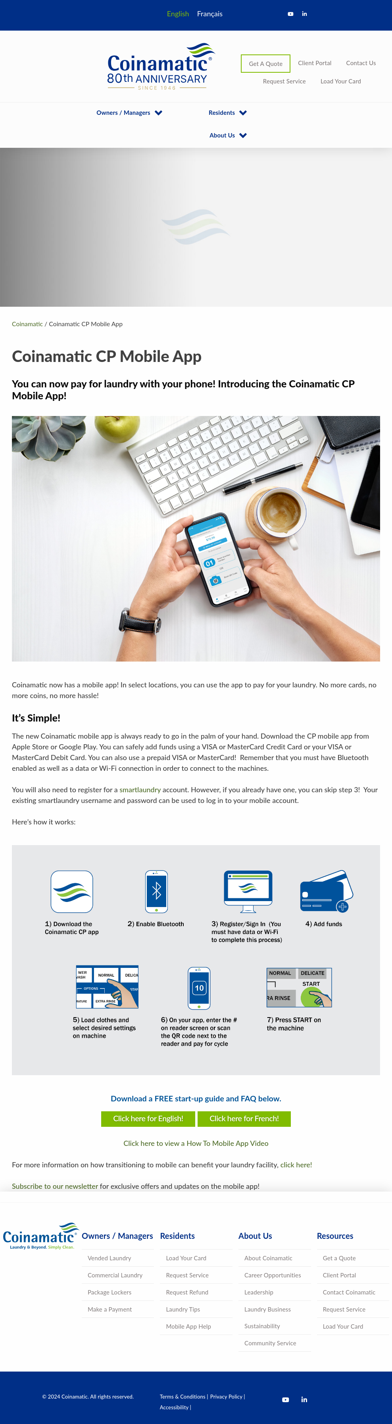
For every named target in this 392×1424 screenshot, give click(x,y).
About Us (222, 135)
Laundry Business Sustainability (267, 1317)
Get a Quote (339, 1257)
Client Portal (314, 62)
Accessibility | (175, 1407)
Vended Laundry (109, 1257)
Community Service (270, 1343)
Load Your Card (341, 81)
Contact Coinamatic (349, 1292)
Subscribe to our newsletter (55, 1186)
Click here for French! (244, 1118)
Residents (222, 112)
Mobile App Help (188, 1326)
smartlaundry (140, 789)
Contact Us (361, 62)
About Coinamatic (268, 1257)
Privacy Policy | (227, 1396)
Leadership (258, 1292)
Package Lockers (109, 1292)
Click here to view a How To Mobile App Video (196, 1143)
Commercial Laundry (115, 1275)
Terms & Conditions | (184, 1396)
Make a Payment (110, 1309)
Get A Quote (265, 63)
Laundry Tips (183, 1309)
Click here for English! (148, 1118)
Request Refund (187, 1292)
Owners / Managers (123, 112)
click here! (296, 1164)
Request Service (284, 81)
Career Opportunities (272, 1275)
